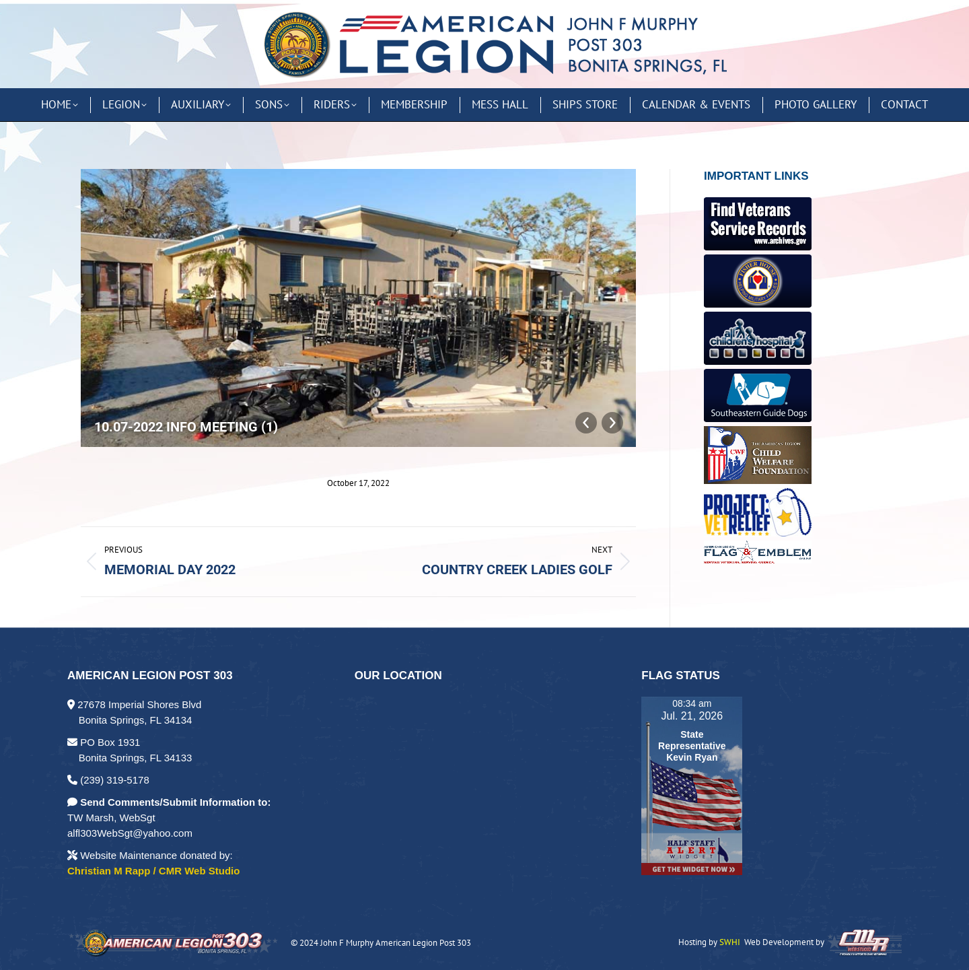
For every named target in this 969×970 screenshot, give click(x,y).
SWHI (729, 942)
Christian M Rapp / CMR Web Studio (153, 870)
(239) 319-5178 (108, 780)
